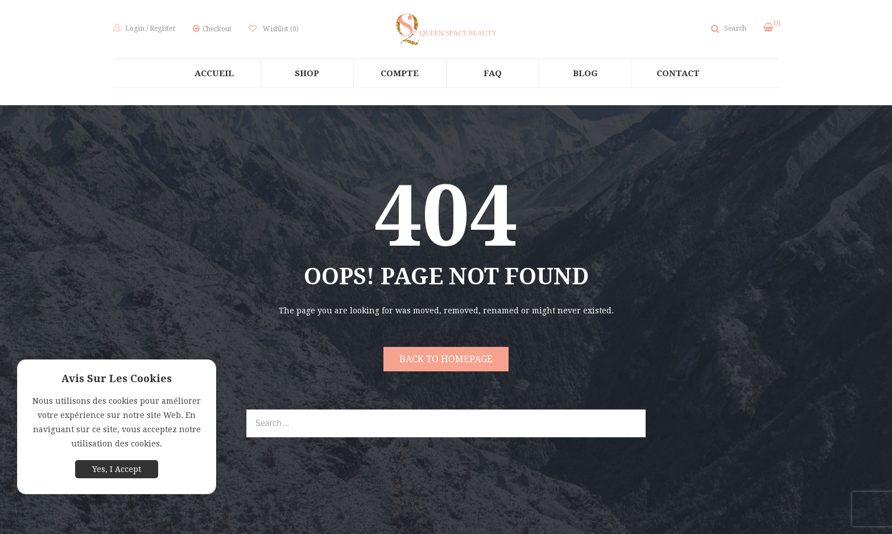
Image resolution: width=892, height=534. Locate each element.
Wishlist (280, 29)
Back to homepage (446, 359)
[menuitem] (214, 73)
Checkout (217, 29)
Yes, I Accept (116, 469)
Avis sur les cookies (116, 378)
